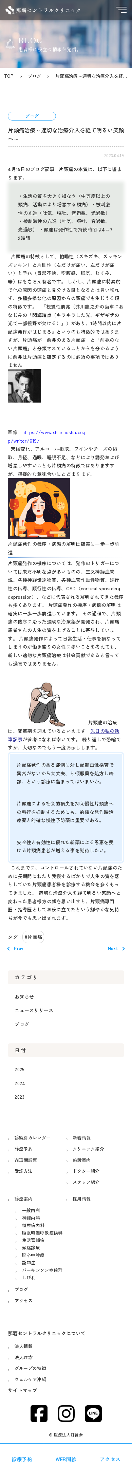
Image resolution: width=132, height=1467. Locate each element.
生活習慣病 (33, 1240)
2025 (19, 1069)
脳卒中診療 (33, 1255)
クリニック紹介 (88, 1149)
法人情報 (24, 1346)
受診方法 (24, 1171)
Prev (18, 948)
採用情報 (82, 1198)
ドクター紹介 (86, 1171)
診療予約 (24, 1149)
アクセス (24, 1300)
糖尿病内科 (33, 1225)
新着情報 (82, 1137)
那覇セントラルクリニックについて (46, 1333)
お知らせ (24, 996)
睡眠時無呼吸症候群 (42, 1232)
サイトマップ (22, 1390)
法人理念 (24, 1357)
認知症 (29, 1262)
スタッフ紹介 (86, 1182)
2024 (20, 1083)
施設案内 (82, 1160)
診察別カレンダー (33, 1137)
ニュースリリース (34, 1010)
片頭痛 (34, 936)
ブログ (22, 1024)
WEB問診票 (26, 1160)
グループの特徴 (30, 1368)
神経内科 (31, 1217)
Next (113, 948)
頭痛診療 (31, 1247)
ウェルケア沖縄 (30, 1379)
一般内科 (31, 1210)
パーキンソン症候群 (42, 1270)
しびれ (29, 1277)
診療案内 (24, 1198)
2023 (19, 1096)
